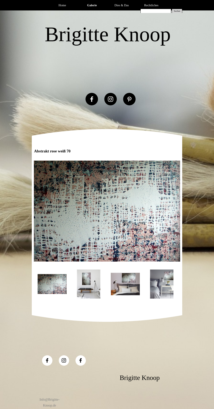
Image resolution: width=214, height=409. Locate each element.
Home (62, 5)
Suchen (177, 11)
